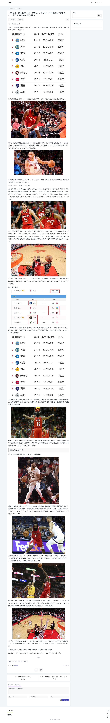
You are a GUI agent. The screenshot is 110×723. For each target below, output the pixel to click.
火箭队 (20, 661)
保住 (10, 661)
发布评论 (65, 700)
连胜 (25, 661)
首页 (92, 3)
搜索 (74, 13)
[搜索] (101, 3)
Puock (58, 719)
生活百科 (97, 3)
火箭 (15, 661)
